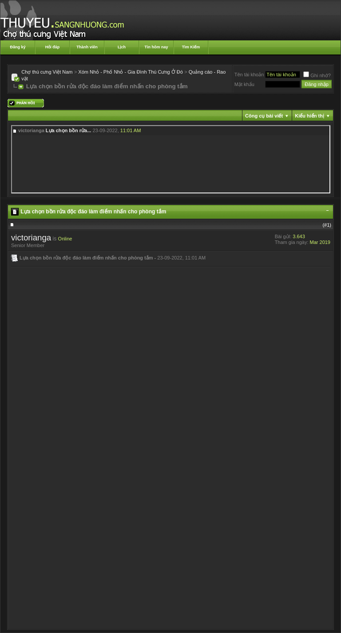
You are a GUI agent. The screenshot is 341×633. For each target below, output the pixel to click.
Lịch (122, 47)
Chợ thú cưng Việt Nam (46, 72)
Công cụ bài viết (264, 115)
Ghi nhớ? (317, 75)
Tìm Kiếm (191, 47)
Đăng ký (17, 47)
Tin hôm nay (156, 47)
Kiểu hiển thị (309, 115)
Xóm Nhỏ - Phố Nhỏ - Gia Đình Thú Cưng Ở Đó (130, 72)
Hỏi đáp (52, 47)
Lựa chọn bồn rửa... (68, 130)
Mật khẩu (244, 84)
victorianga (31, 237)
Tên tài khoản (249, 74)
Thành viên (87, 47)
